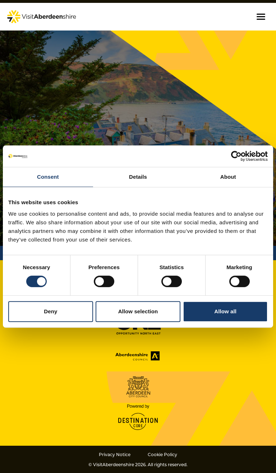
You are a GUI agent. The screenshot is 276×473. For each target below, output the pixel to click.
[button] (261, 16)
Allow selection (138, 311)
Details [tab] (138, 177)
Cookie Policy (162, 454)
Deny (50, 311)
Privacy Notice (114, 454)
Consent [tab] (48, 177)
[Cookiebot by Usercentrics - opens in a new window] (236, 156)
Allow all (225, 311)
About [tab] (228, 177)
